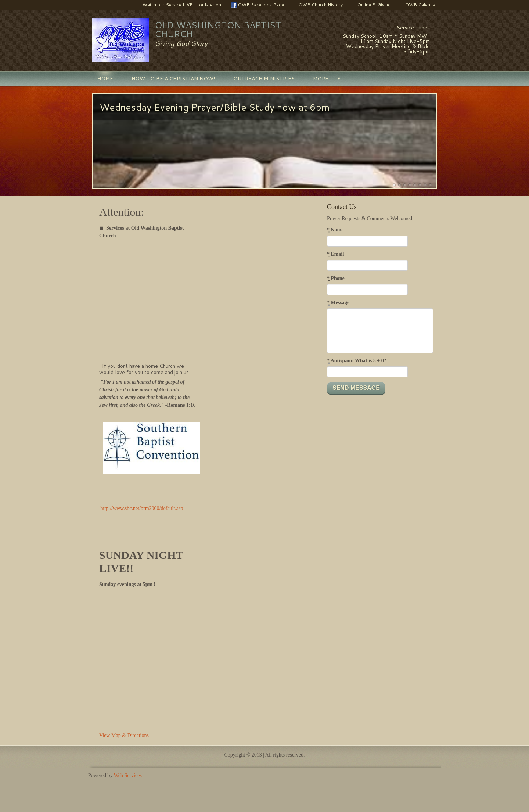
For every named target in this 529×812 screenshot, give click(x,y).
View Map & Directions (124, 735)
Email (335, 254)
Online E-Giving (370, 4)
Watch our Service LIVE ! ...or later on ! (179, 4)
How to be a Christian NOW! (173, 78)
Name (335, 230)
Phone (336, 278)
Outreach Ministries (264, 78)
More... (322, 78)
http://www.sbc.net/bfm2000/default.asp (142, 508)
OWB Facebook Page (257, 4)
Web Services (128, 775)
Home (105, 78)
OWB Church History (317, 4)
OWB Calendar (417, 4)
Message (338, 303)
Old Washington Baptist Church (218, 29)
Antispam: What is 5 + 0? (356, 361)
